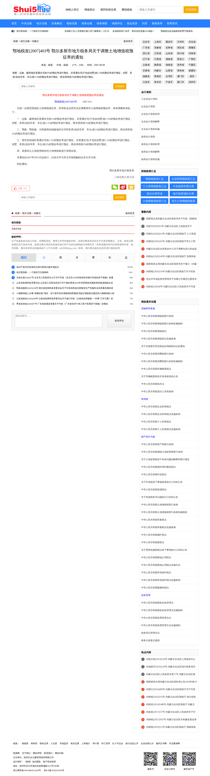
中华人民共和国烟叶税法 (154, 535)
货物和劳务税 (148, 308)
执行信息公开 (132, 743)
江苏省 (157, 53)
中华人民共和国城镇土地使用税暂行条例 (162, 452)
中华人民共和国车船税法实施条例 (158, 527)
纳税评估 (117, 23)
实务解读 (57, 23)
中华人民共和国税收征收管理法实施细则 (162, 610)
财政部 (25, 743)
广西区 (192, 59)
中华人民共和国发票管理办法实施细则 (160, 625)
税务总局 (44, 743)
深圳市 (192, 82)
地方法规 (41, 23)
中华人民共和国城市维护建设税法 (158, 467)
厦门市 (180, 82)
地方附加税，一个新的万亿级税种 (32, 31)
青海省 (180, 70)
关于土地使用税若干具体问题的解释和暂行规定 (165, 459)
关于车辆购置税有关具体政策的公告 (159, 376)
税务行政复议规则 (150, 640)
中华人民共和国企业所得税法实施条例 (160, 414)
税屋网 (16, 753)
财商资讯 (172, 23)
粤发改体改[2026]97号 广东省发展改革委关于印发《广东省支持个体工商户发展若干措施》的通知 (62, 304)
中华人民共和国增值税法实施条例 (158, 338)
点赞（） (23, 188)
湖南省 (169, 59)
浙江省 (146, 53)
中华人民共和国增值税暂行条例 (157, 316)
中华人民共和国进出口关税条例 (157, 391)
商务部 (34, 743)
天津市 (180, 42)
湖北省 (180, 47)
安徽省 (157, 47)
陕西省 (157, 65)
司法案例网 (174, 743)
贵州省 (180, 65)
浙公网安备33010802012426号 (27, 770)
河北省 (192, 42)
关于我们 (26, 753)
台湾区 (169, 76)
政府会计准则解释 (150, 152)
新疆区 (192, 70)
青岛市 (157, 82)
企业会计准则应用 (150, 114)
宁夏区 (192, 65)
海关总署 (75, 743)
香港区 (157, 76)
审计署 (96, 743)
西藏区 (192, 47)
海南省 (169, 65)
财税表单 (157, 23)
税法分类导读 (154, 193)
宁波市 (169, 82)
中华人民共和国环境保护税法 (156, 572)
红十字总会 (117, 743)
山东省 (169, 53)
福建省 (146, 76)
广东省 (146, 47)
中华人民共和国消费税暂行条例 (157, 354)
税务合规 (87, 23)
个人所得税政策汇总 (154, 186)
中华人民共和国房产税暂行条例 (157, 444)
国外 (192, 76)
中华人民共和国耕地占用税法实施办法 (160, 565)
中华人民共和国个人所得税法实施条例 (160, 429)
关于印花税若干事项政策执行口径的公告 (162, 482)
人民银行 (86, 743)
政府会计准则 (148, 136)
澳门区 (180, 76)
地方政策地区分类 (183, 193)
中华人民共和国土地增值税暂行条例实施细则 (164, 512)
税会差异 (132, 23)
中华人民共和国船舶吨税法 (155, 587)
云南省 (146, 65)
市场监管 (64, 743)
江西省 (157, 59)
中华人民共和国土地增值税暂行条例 (159, 504)
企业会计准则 (148, 106)
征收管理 (145, 595)
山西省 (169, 70)
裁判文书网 (161, 743)
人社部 (54, 743)
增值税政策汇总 (154, 178)
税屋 (15, 41)
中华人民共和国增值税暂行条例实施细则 (162, 323)
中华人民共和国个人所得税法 (156, 421)
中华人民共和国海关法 (152, 384)
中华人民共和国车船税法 (154, 520)
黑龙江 (180, 59)
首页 (14, 23)
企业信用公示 (147, 743)
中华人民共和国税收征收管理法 (157, 603)
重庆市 (169, 42)
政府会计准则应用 (150, 144)
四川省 (180, 53)
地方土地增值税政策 (183, 201)
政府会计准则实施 (150, 159)
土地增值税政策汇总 (154, 201)
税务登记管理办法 (150, 633)
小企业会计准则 (149, 99)
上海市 (157, 42)
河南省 (192, 53)
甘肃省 (146, 70)
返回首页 (128, 41)
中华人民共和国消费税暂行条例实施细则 (162, 361)
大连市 (146, 82)
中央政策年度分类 (183, 186)
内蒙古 (35, 41)
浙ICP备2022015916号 (54, 770)
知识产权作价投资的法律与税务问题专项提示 (37, 267)
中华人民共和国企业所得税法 (156, 406)
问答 (144, 23)
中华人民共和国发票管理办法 (156, 618)
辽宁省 (146, 59)
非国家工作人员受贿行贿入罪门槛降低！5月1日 (86, 31)
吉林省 (169, 47)
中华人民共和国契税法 (152, 542)
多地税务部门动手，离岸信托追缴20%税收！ (134, 31)
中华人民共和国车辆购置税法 (156, 369)
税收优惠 (72, 23)
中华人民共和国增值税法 (154, 331)
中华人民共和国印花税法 (154, 474)
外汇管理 (105, 743)
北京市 (146, 42)
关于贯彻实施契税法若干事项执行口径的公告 (164, 550)
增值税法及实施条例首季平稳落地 (177, 31)
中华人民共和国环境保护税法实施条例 (160, 580)
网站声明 (37, 753)
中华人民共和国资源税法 (154, 489)
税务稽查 (102, 23)
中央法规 (26, 23)
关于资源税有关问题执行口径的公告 (159, 497)
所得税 (144, 399)
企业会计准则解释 (150, 121)
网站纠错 (59, 753)
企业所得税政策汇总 (183, 178)
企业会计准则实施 (150, 129)
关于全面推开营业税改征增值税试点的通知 (163, 346)
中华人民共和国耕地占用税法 (156, 557)
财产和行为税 (148, 437)
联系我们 (48, 753)
